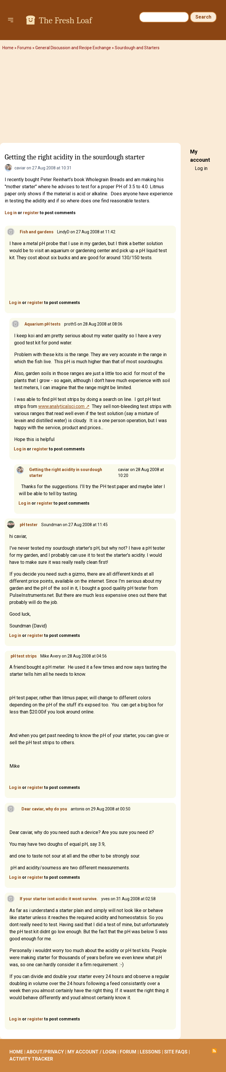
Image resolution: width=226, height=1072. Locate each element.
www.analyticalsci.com (61, 406)
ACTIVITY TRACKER (31, 1059)
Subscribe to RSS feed (214, 1050)
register (31, 212)
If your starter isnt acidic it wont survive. (59, 898)
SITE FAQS (175, 1052)
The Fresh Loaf (65, 20)
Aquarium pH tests (42, 324)
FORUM (128, 1052)
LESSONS (150, 1052)
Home (8, 47)
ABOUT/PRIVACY (45, 1052)
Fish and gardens (37, 231)
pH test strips (24, 656)
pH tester (29, 524)
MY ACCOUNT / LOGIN (91, 1052)
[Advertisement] (113, 98)
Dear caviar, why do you (43, 809)
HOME (16, 1052)
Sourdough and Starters (137, 47)
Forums (24, 47)
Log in (11, 212)
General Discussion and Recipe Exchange (73, 47)
